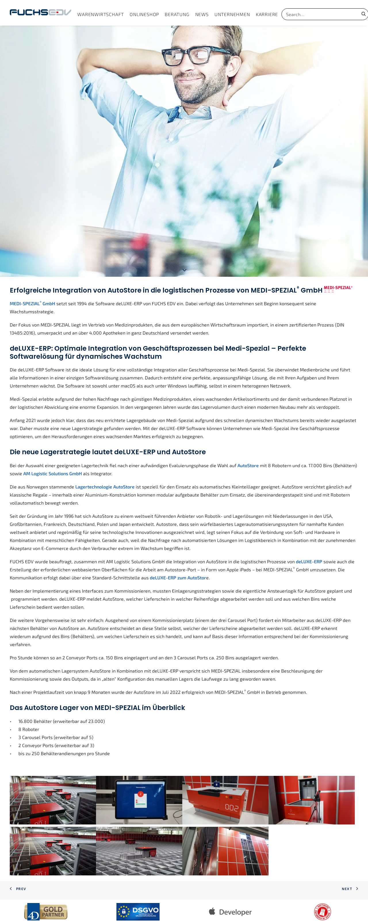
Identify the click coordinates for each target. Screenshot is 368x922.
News (202, 14)
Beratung (177, 14)
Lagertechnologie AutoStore (105, 451)
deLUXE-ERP (309, 526)
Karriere (267, 14)
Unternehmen (232, 14)
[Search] (317, 14)
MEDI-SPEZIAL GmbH (32, 268)
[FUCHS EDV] (40, 13)
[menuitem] (100, 14)
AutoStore (248, 430)
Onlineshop (144, 14)
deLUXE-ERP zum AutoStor (178, 542)
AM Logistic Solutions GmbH (52, 438)
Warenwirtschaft (100, 14)
